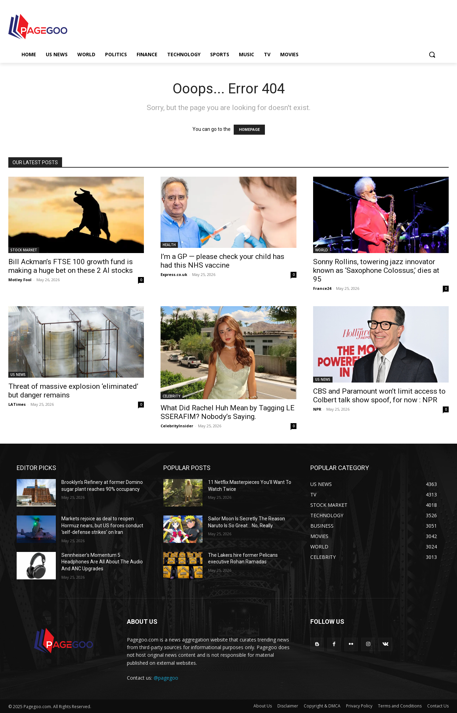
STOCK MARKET (23, 250)
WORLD (321, 250)
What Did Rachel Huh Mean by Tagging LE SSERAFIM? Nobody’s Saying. (227, 412)
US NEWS (18, 374)
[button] (432, 54)
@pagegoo (166, 677)
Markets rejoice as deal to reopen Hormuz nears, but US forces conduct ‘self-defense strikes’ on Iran (102, 525)
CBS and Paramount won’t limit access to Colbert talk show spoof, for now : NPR (379, 395)
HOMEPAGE (249, 129)
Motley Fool (20, 279)
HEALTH (169, 244)
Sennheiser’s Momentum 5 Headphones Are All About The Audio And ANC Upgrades (102, 561)
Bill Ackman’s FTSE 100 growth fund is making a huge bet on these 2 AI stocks (70, 266)
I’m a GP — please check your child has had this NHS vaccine (222, 260)
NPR (317, 409)
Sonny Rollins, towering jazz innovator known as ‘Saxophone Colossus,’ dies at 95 (376, 270)
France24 (322, 288)
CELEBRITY (171, 396)
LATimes (17, 404)
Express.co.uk (174, 274)
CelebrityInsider (177, 425)
